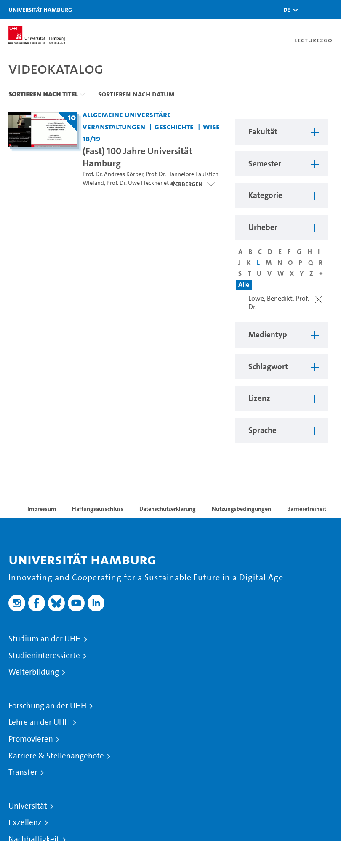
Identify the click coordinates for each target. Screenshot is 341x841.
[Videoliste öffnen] (193, 184)
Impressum (41, 509)
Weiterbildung (33, 672)
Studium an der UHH (44, 638)
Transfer (22, 772)
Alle (243, 284)
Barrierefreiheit (306, 509)
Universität (27, 806)
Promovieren (30, 739)
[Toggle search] (309, 9)
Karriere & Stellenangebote (56, 755)
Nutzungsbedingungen (241, 509)
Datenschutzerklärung (167, 509)
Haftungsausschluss (97, 509)
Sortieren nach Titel (42, 94)
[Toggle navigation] (330, 9)
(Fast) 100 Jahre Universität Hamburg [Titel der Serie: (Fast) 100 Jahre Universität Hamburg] (137, 157)
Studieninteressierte (44, 655)
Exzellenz (25, 822)
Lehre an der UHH (39, 722)
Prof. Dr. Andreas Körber (113, 174)
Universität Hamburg (40, 9)
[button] (286, 10)
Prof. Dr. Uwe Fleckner (135, 183)
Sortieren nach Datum (136, 94)
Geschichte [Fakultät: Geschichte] (174, 126)
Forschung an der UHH (47, 705)
